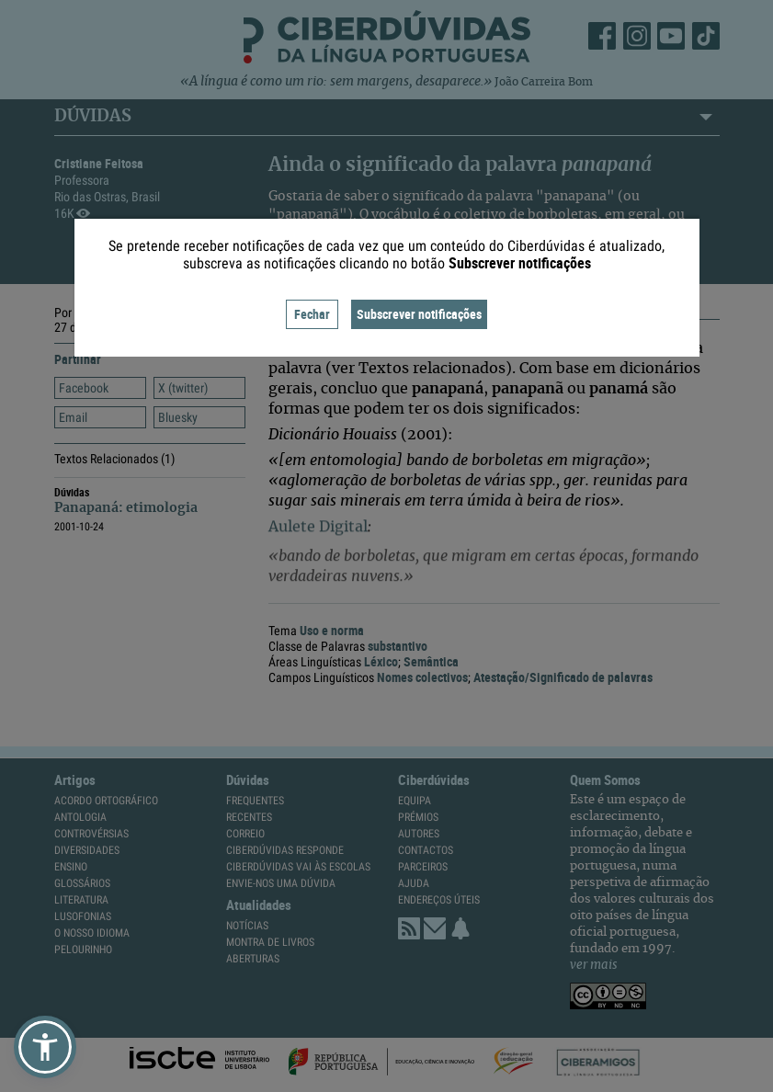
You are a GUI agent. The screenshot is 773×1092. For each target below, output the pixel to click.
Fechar (312, 314)
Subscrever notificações (419, 314)
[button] (45, 1047)
